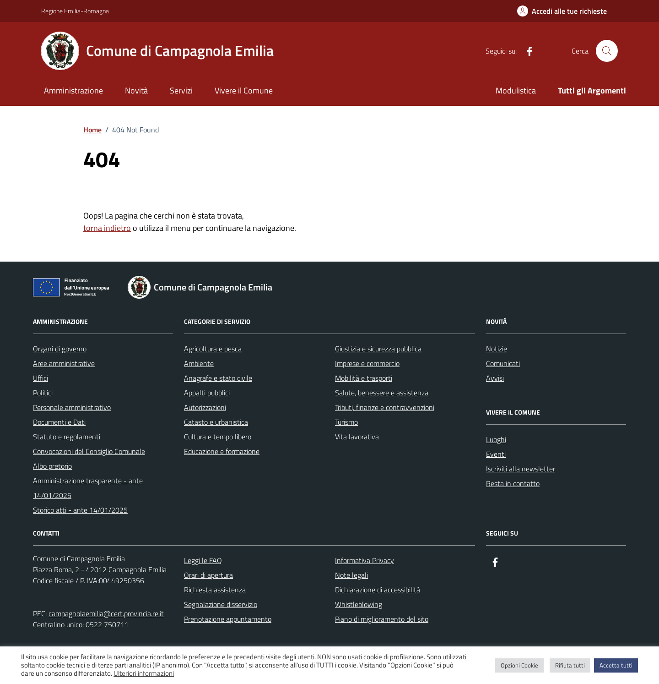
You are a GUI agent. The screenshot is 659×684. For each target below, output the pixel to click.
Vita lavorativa (357, 436)
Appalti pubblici (207, 392)
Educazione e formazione (221, 451)
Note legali (351, 574)
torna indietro (107, 228)
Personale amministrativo (72, 407)
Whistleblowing (358, 604)
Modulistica (516, 90)
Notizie (496, 348)
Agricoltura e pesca (213, 348)
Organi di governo (59, 348)
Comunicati (503, 363)
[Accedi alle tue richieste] (562, 11)
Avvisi (495, 377)
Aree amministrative (64, 363)
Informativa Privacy (364, 560)
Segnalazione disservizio (220, 604)
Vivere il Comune (244, 90)
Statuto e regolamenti (66, 436)
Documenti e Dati (59, 421)
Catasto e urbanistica (216, 421)
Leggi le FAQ (203, 560)
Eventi (496, 454)
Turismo (346, 421)
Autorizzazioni (205, 407)
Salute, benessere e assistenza (381, 392)
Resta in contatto (513, 483)
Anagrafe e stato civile (218, 377)
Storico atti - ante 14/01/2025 (80, 509)
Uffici (40, 377)
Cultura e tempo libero (217, 436)
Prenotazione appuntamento (227, 618)
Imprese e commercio (367, 363)
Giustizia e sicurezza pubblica (378, 348)
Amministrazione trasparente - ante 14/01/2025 (88, 488)
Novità (136, 90)
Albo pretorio (52, 465)
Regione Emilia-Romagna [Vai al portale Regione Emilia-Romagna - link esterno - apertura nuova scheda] (75, 11)
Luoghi (496, 439)
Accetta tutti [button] (616, 665)
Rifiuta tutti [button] (570, 665)
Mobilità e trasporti (363, 377)
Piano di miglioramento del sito (381, 618)
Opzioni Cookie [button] (519, 665)
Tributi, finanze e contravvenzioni (384, 407)
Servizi (181, 90)
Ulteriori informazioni (143, 673)
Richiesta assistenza (215, 589)
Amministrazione (73, 90)
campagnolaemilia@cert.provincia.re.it (106, 613)
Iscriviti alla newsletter (520, 468)
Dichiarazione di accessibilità (377, 589)
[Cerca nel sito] (607, 51)
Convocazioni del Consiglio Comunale (89, 451)
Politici (43, 392)
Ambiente (199, 363)
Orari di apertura (208, 574)
